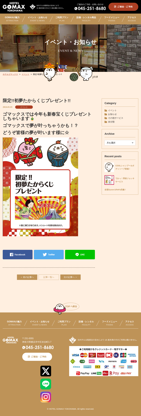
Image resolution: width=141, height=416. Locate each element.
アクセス (131, 19)
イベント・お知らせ (37, 19)
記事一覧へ (48, 277)
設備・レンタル (86, 323)
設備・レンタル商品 (86, 19)
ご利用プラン (61, 19)
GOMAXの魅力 (12, 19)
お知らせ (112, 114)
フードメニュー (111, 19)
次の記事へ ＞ (70, 277)
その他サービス (115, 118)
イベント (24, 107)
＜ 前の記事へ (27, 277)
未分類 (111, 122)
